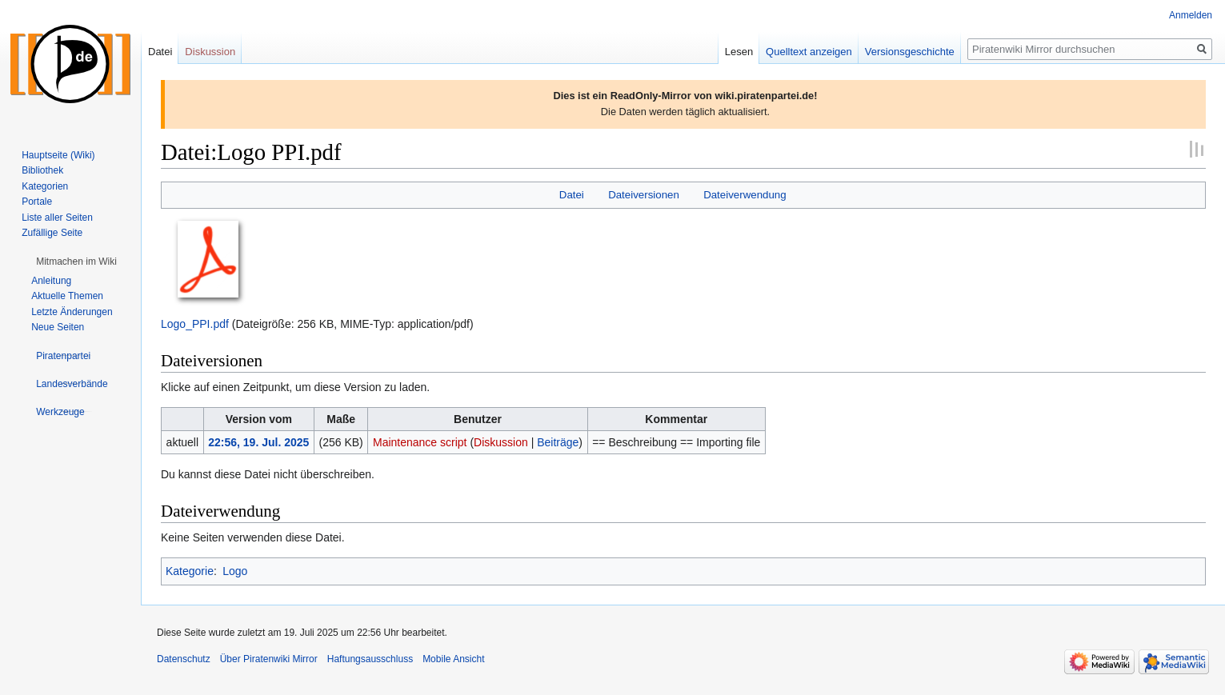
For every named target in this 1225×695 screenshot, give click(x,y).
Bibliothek (42, 170)
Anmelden (1190, 15)
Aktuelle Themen (67, 296)
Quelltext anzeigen (809, 52)
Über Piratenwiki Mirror (269, 659)
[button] (76, 261)
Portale (37, 201)
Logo (234, 571)
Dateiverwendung (745, 195)
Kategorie (190, 571)
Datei (571, 195)
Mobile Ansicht (453, 659)
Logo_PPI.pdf (195, 324)
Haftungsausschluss (370, 659)
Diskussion (501, 442)
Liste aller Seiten (57, 217)
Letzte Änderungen (71, 312)
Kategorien (45, 186)
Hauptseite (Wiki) (58, 155)
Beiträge (557, 442)
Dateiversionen (643, 195)
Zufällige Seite (52, 232)
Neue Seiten (57, 327)
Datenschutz (183, 659)
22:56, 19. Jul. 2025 (258, 442)
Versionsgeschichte (910, 52)
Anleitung (51, 280)
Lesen (739, 52)
